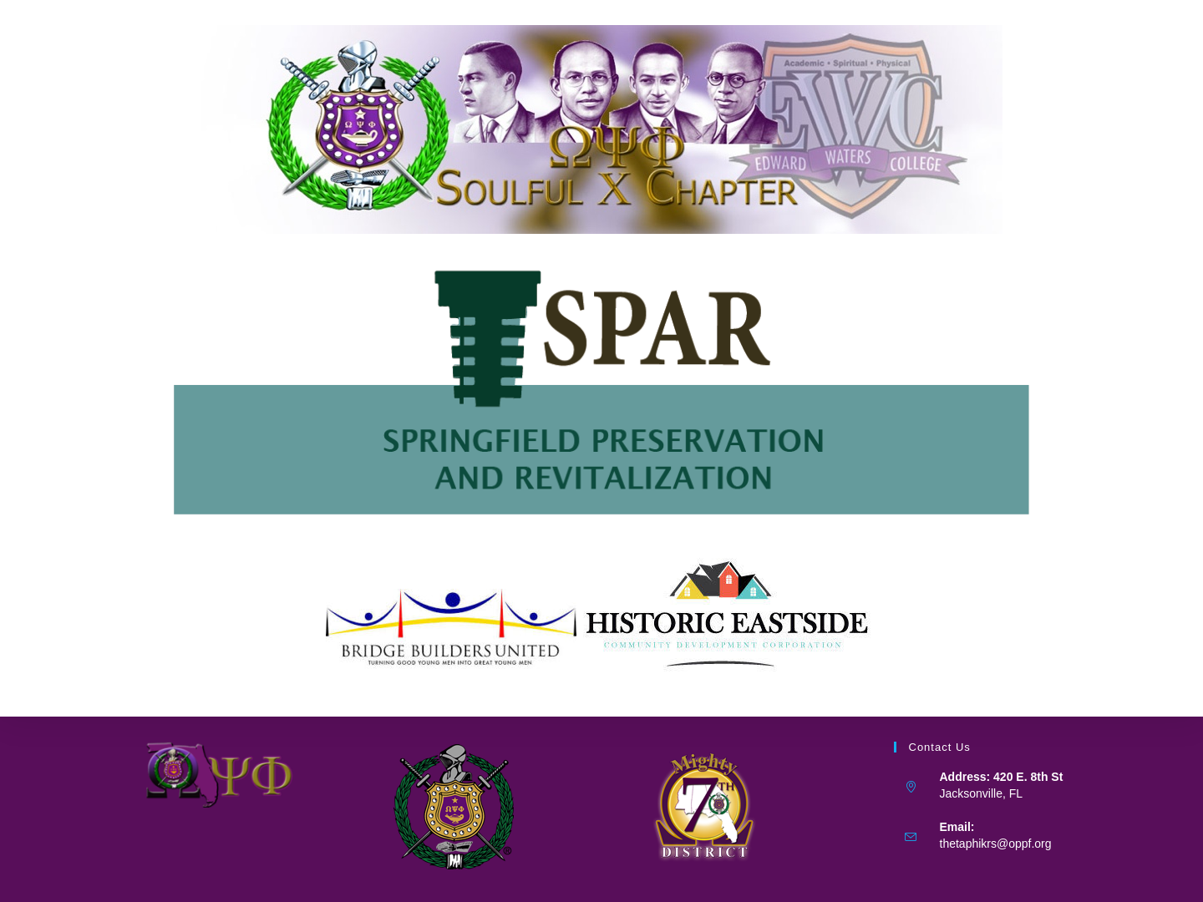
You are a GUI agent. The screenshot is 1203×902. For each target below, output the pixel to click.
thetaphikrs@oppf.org (996, 843)
